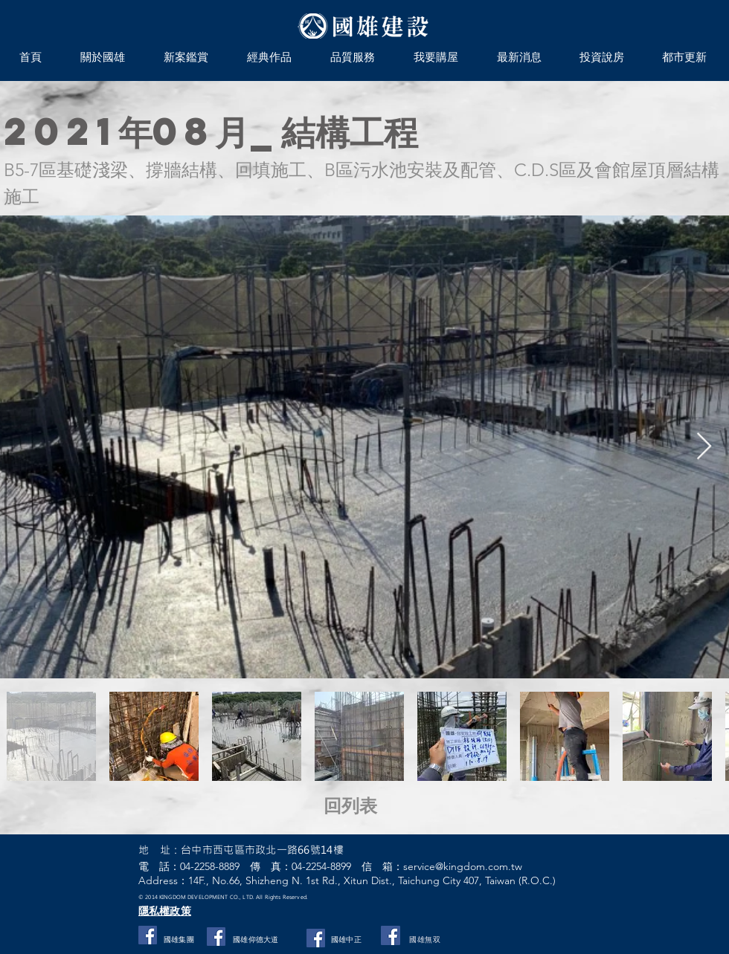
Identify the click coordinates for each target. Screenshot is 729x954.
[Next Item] (704, 446)
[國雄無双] (390, 935)
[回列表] (369, 806)
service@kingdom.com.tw (462, 866)
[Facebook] (315, 938)
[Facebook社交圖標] (147, 935)
